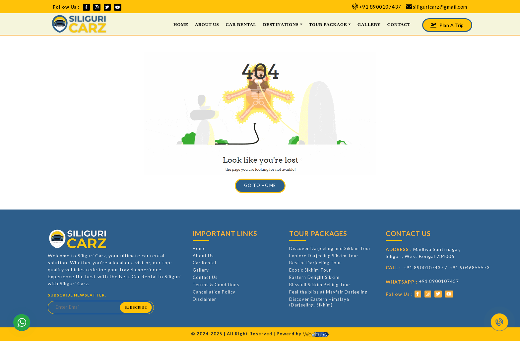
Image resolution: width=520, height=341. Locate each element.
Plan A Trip (447, 25)
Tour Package (328, 24)
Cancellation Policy (214, 292)
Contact (398, 24)
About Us (207, 24)
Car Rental (241, 24)
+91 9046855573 (470, 267)
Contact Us (205, 277)
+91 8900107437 (380, 7)
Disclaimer (204, 299)
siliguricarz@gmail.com (440, 7)
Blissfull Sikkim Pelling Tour (320, 284)
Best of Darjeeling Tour (315, 262)
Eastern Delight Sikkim (314, 277)
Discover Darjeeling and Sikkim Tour (330, 248)
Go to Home (260, 185)
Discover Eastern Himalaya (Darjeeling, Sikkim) (319, 302)
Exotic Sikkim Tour (310, 270)
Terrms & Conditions (216, 284)
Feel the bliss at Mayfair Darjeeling (328, 292)
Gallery (369, 24)
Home (180, 24)
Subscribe (135, 307)
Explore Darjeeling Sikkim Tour (323, 255)
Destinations (280, 24)
